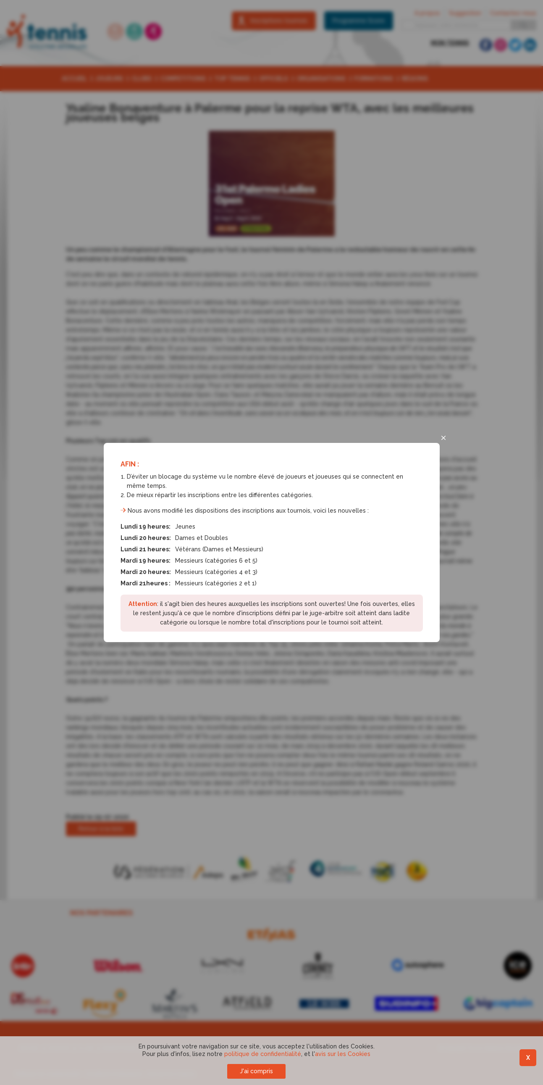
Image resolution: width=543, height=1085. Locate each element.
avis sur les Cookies (342, 1054)
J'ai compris (256, 1071)
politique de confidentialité (262, 1054)
